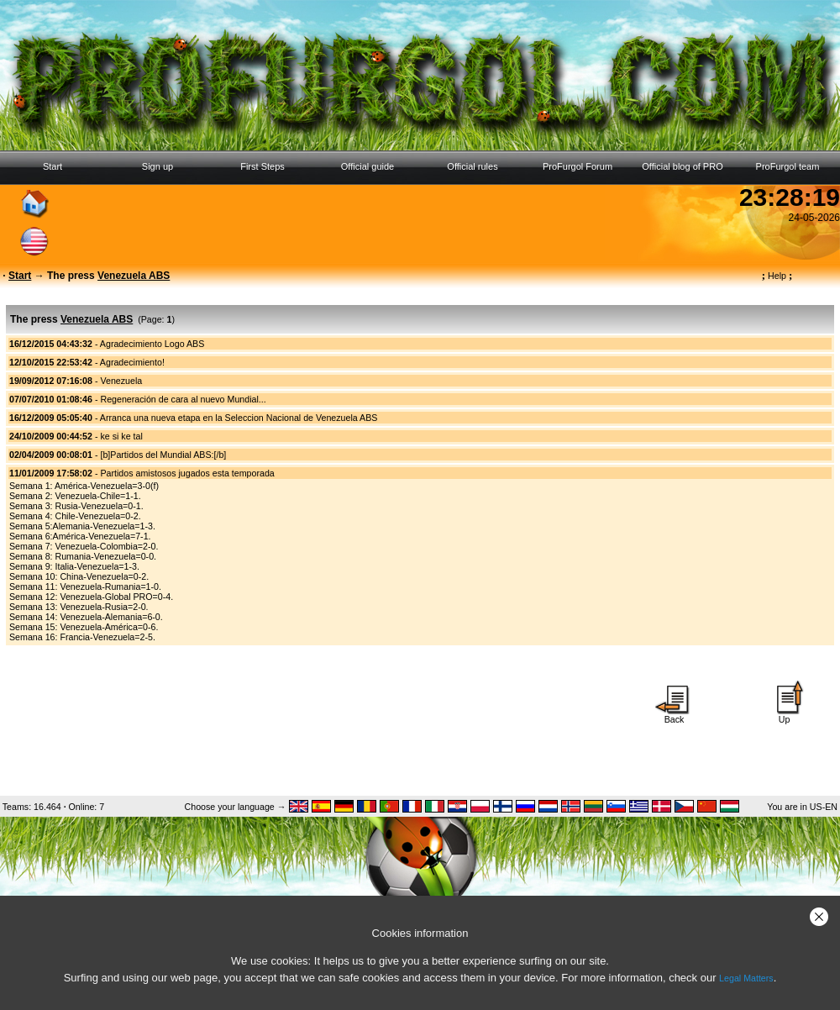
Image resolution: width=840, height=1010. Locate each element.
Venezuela (121, 381)
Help (777, 276)
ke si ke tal (121, 436)
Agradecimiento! (132, 362)
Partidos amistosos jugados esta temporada (187, 473)
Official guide (367, 166)
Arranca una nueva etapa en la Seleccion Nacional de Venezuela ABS (239, 418)
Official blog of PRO (682, 166)
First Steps (262, 166)
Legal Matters (746, 978)
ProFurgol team (788, 166)
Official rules (472, 166)
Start (52, 166)
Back (674, 715)
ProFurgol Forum (577, 166)
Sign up (157, 166)
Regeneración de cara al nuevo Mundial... (182, 399)
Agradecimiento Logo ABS (152, 344)
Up (784, 715)
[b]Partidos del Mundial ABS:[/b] (163, 455)
